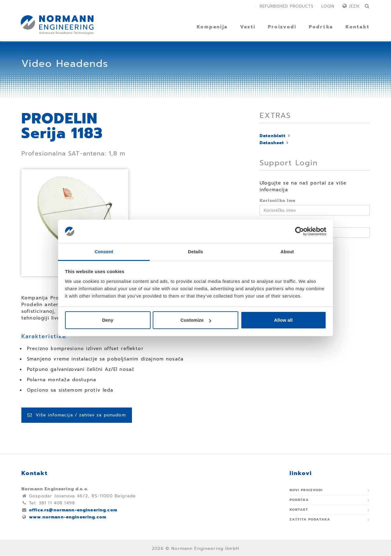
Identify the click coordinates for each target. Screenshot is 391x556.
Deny (107, 320)
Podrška (321, 27)
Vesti (248, 27)
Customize (196, 320)
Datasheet (272, 143)
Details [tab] (195, 251)
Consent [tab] (104, 251)
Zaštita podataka (310, 519)
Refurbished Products (286, 6)
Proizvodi (282, 27)
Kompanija (212, 27)
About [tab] (287, 251)
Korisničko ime (277, 200)
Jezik (354, 6)
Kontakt (357, 27)
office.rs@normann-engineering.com (73, 510)
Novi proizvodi (306, 490)
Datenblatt (273, 136)
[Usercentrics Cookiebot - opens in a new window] (299, 231)
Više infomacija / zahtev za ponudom (76, 415)
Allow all (283, 320)
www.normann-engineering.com (67, 517)
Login (327, 6)
